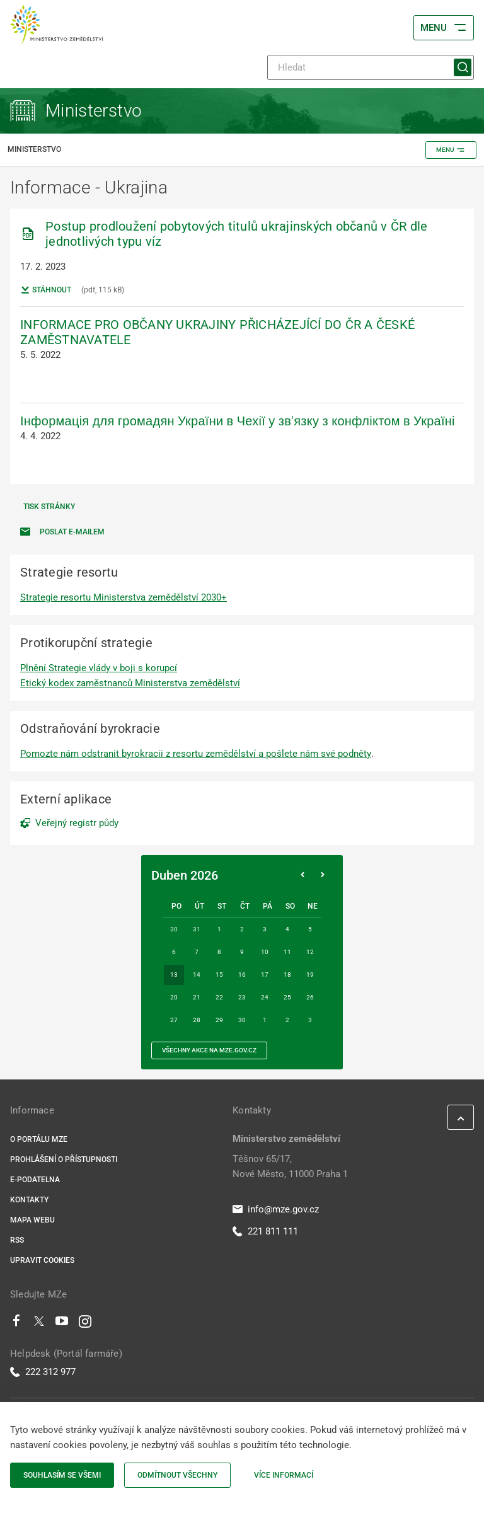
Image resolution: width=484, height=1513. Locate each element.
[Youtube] (62, 1324)
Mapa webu (32, 1220)
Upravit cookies (42, 1260)
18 (287, 974)
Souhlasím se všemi (62, 1475)
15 (219, 974)
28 (196, 1019)
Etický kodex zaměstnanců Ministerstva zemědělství (130, 683)
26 (310, 997)
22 (219, 997)
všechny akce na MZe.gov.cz (209, 1050)
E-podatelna (35, 1179)
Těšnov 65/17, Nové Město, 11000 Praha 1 (290, 1166)
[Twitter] (39, 1324)
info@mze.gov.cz (276, 1209)
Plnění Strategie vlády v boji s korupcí (98, 668)
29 (219, 1019)
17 (264, 974)
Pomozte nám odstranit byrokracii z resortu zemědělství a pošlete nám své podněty (195, 753)
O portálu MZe (38, 1139)
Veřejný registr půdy (76, 823)
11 (287, 951)
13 (174, 974)
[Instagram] (85, 1324)
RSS (17, 1240)
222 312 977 (43, 1372)
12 (310, 951)
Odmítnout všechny (177, 1475)
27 (174, 1019)
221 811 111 (265, 1231)
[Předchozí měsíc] (302, 875)
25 (287, 997)
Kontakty (29, 1199)
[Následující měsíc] (323, 875)
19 (310, 974)
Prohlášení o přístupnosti (63, 1159)
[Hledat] (370, 67)
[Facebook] (16, 1324)
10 (264, 951)
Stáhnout (45, 290)
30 (242, 1019)
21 (196, 997)
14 (196, 974)
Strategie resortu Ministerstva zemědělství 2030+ (123, 597)
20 (174, 997)
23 (242, 997)
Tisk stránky (49, 506)
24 (264, 997)
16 (242, 974)
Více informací (283, 1475)
